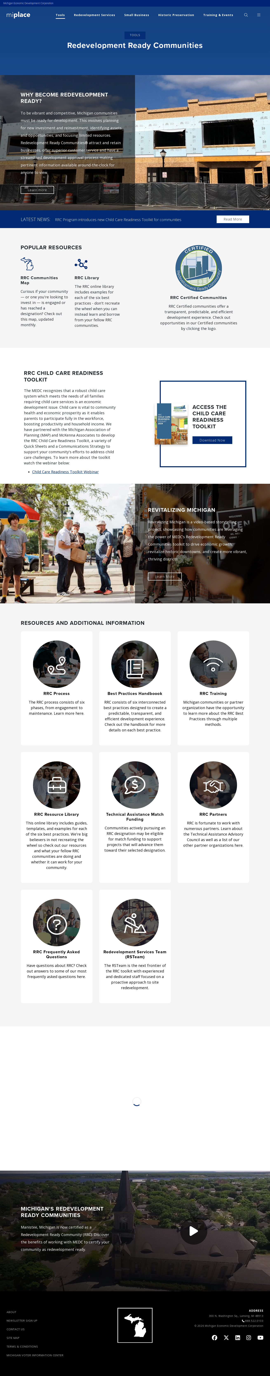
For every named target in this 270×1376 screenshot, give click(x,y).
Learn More (165, 576)
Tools (135, 35)
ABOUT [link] (11, 1312)
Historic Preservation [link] (176, 15)
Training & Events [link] (218, 15)
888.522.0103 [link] (254, 1321)
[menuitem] (246, 15)
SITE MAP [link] (13, 1338)
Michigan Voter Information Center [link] (35, 1355)
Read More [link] (233, 219)
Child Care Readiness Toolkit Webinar (65, 471)
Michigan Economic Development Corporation (28, 3)
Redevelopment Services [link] (94, 15)
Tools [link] (60, 15)
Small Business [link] (136, 15)
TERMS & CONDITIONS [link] (22, 1346)
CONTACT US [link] (16, 1329)
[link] (18, 14)
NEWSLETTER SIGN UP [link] (22, 1320)
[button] (193, 1230)
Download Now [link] (212, 440)
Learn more (37, 190)
